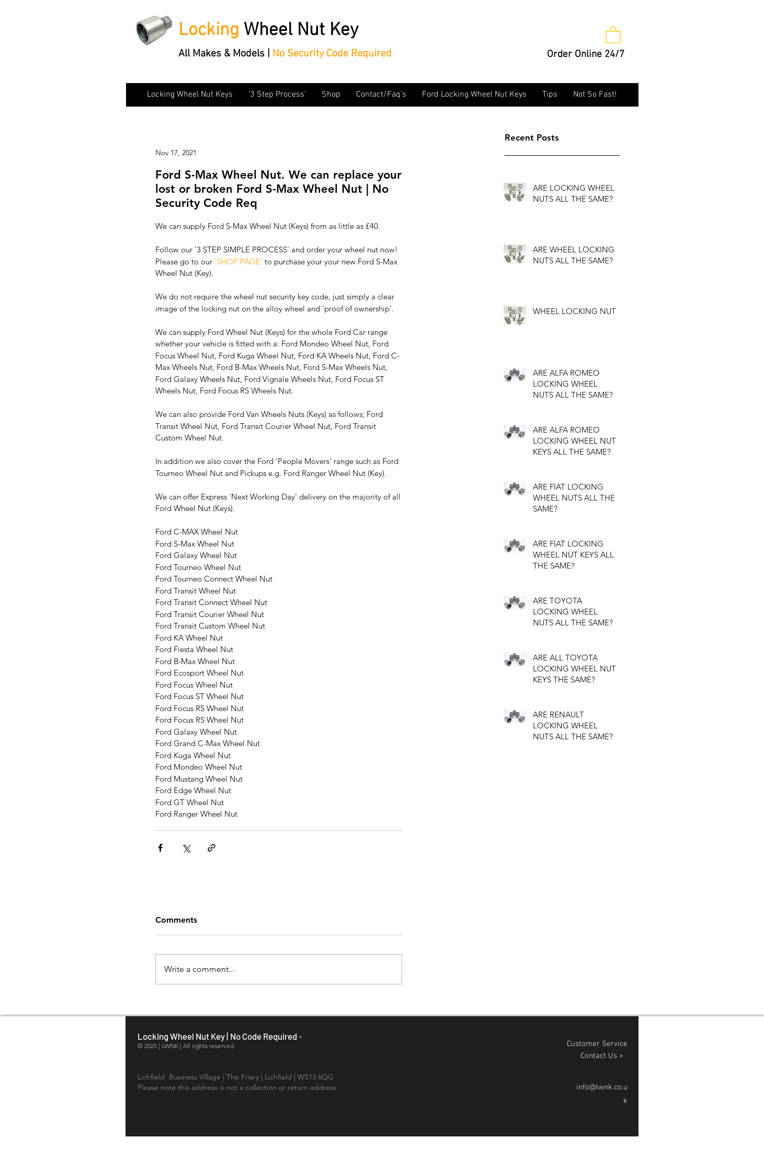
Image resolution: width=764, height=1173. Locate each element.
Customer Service (597, 1044)
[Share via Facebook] (160, 848)
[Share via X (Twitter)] (186, 848)
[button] (613, 34)
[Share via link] (211, 848)
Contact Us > (604, 1056)
